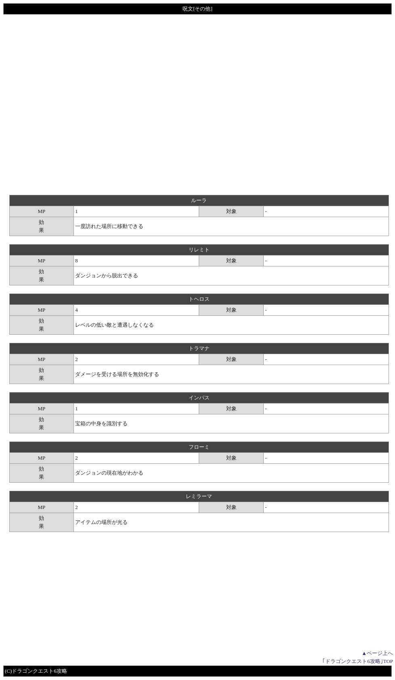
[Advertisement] (82, 105)
